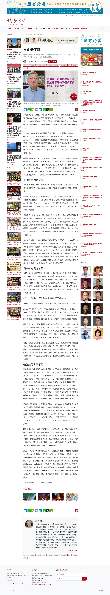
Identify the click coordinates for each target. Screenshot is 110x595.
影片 (62, 28)
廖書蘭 (94, 93)
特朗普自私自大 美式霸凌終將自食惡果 (97, 169)
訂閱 (84, 579)
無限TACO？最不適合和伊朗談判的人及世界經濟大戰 (97, 207)
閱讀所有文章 (72, 550)
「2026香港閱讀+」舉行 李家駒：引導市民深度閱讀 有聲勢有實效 (14, 104)
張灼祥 (94, 219)
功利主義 (49, 65)
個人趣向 (56, 65)
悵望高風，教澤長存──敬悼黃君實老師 (97, 121)
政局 (9, 28)
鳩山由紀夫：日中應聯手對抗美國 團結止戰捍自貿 (97, 254)
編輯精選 (95, 75)
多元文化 (26, 65)
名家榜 (68, 28)
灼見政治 (10, 49)
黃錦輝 (94, 142)
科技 (55, 28)
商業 (49, 28)
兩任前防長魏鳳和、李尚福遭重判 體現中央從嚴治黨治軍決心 (14, 54)
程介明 (33, 61)
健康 (42, 28)
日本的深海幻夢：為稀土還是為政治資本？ (97, 83)
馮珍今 (94, 124)
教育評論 (52, 61)
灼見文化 (10, 74)
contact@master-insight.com (43, 584)
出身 (69, 65)
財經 (29, 28)
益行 (94, 227)
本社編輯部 (12, 58)
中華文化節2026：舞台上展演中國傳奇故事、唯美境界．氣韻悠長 (14, 79)
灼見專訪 (10, 124)
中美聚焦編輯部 (97, 86)
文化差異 (38, 65)
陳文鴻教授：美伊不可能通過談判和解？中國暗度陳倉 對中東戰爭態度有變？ (97, 161)
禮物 (44, 65)
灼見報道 (10, 153)
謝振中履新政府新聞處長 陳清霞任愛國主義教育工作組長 (14, 158)
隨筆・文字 (96, 148)
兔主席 (94, 210)
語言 (32, 34)
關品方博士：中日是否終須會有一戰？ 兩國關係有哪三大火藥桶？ (14, 199)
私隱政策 (101, 590)
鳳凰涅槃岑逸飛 (97, 91)
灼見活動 (76, 28)
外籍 (25, 68)
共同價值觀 (63, 65)
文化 (22, 28)
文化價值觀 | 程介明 (40, 34)
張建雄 (94, 113)
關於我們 (84, 28)
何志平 (94, 132)
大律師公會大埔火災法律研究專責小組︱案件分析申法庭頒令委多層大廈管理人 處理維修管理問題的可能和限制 (14, 131)
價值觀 (32, 65)
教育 (16, 28)
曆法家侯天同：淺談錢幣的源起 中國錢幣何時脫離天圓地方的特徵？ (14, 274)
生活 (36, 28)
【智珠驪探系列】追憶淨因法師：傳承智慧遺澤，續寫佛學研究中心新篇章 (97, 199)
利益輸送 (75, 65)
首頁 (24, 34)
